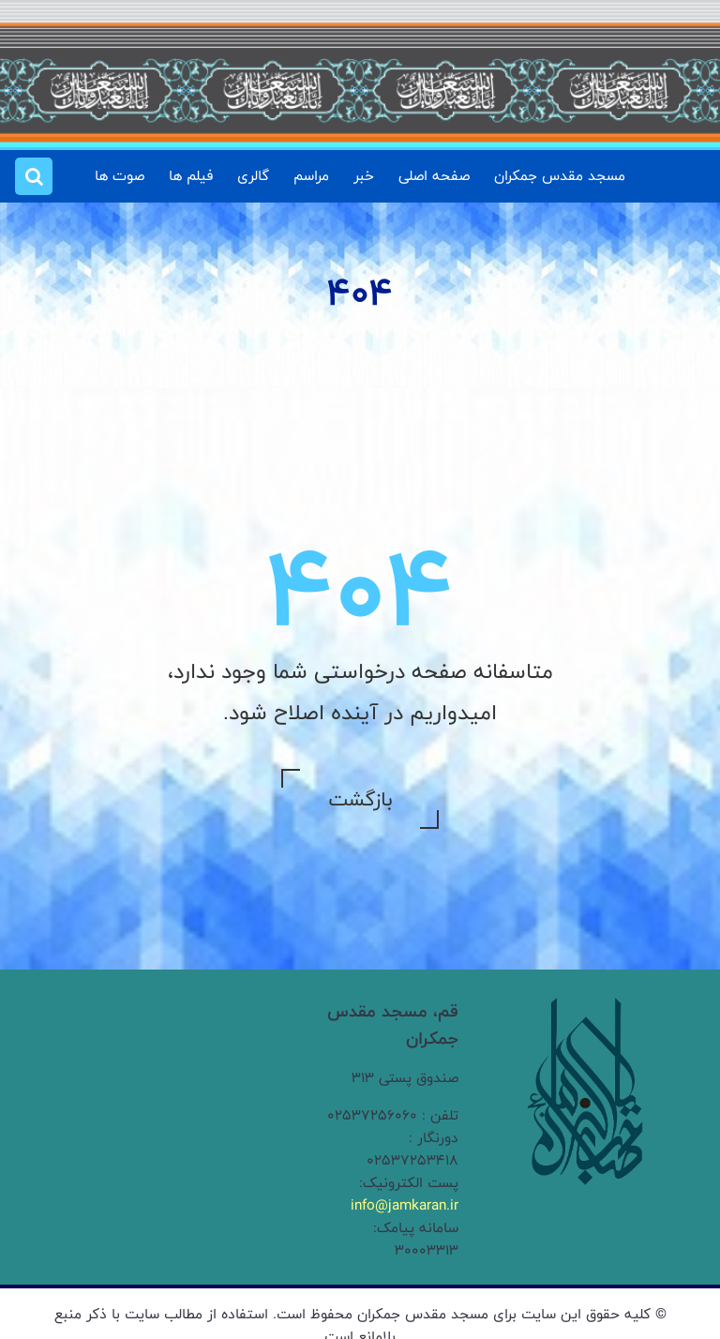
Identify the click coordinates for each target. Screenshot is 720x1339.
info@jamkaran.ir (404, 1205)
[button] (33, 176)
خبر (363, 175)
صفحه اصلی (434, 175)
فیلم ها (191, 175)
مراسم (311, 175)
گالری (253, 175)
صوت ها (119, 175)
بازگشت (360, 799)
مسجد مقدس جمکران (559, 175)
